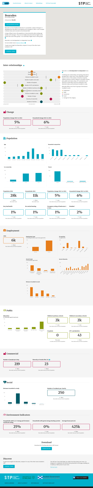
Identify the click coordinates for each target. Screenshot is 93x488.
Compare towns (10, 51)
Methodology (40, 3)
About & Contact (29, 3)
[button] (68, 19)
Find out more (53, 467)
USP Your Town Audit (52, 3)
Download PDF (46, 448)
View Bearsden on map (12, 24)
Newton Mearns (20, 43)
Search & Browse (17, 3)
